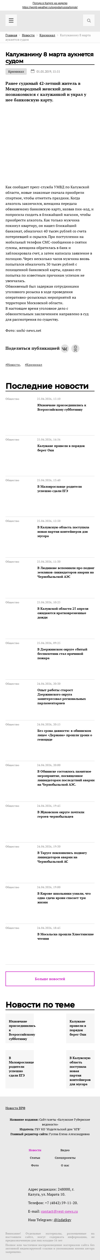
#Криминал (33, 364)
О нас (65, 1165)
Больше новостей (50, 978)
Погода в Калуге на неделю (50, 3)
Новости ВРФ (15, 1108)
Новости (35, 1150)
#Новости (12, 364)
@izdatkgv (62, 1219)
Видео (65, 1150)
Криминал (16, 71)
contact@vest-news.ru (59, 1211)
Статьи (35, 1158)
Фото (35, 1165)
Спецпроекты (65, 1158)
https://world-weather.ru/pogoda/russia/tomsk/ (50, 7)
